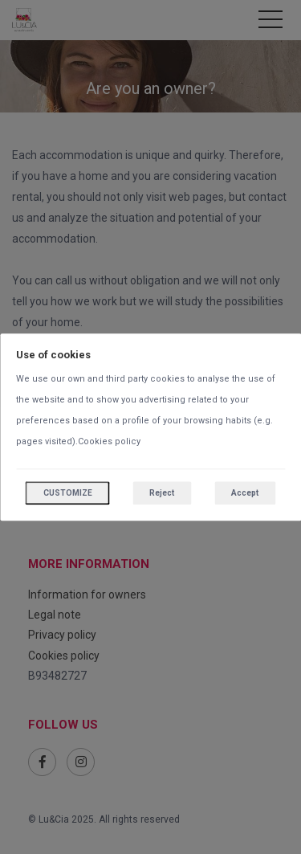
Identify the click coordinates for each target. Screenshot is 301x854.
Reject (161, 492)
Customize (67, 492)
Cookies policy (109, 441)
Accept (244, 492)
